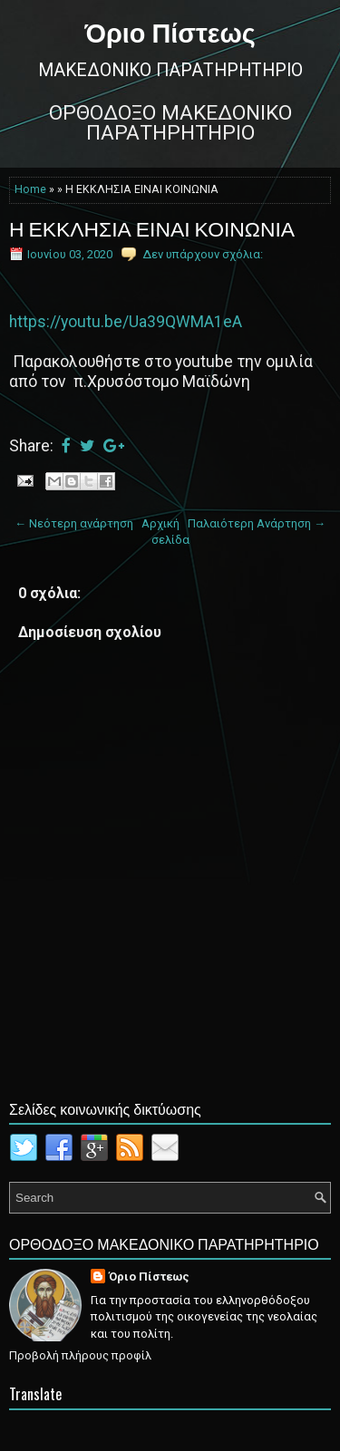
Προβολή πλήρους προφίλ (80, 1355)
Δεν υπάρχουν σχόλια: (202, 254)
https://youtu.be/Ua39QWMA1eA (125, 322)
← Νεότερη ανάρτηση (74, 523)
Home (30, 189)
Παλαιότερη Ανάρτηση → (256, 523)
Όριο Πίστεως (169, 31)
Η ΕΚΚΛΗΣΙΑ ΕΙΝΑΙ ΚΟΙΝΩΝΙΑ (152, 227)
